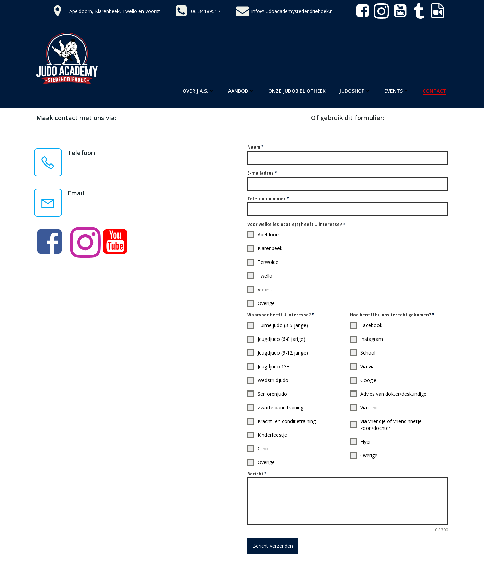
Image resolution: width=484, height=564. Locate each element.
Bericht (257, 474)
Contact (434, 91)
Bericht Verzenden (272, 545)
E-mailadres (262, 173)
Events (396, 91)
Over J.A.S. (198, 91)
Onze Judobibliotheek (297, 91)
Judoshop (355, 91)
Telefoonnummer (268, 199)
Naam (255, 147)
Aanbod (241, 91)
